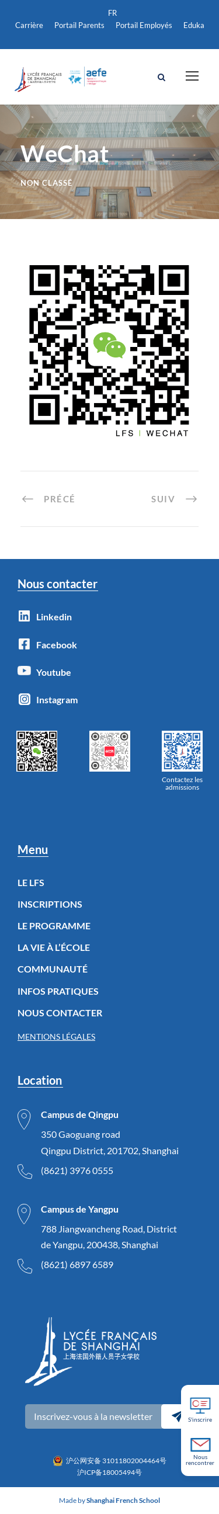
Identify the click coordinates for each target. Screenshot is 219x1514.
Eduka (193, 25)
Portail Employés (144, 25)
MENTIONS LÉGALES (56, 1036)
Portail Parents (79, 25)
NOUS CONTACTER (60, 1012)
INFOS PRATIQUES (58, 990)
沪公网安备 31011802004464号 (116, 1460)
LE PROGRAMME (54, 925)
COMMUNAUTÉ (53, 968)
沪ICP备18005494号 (109, 1472)
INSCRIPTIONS (50, 903)
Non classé (46, 182)
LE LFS (31, 882)
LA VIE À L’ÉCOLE (54, 947)
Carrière (29, 25)
